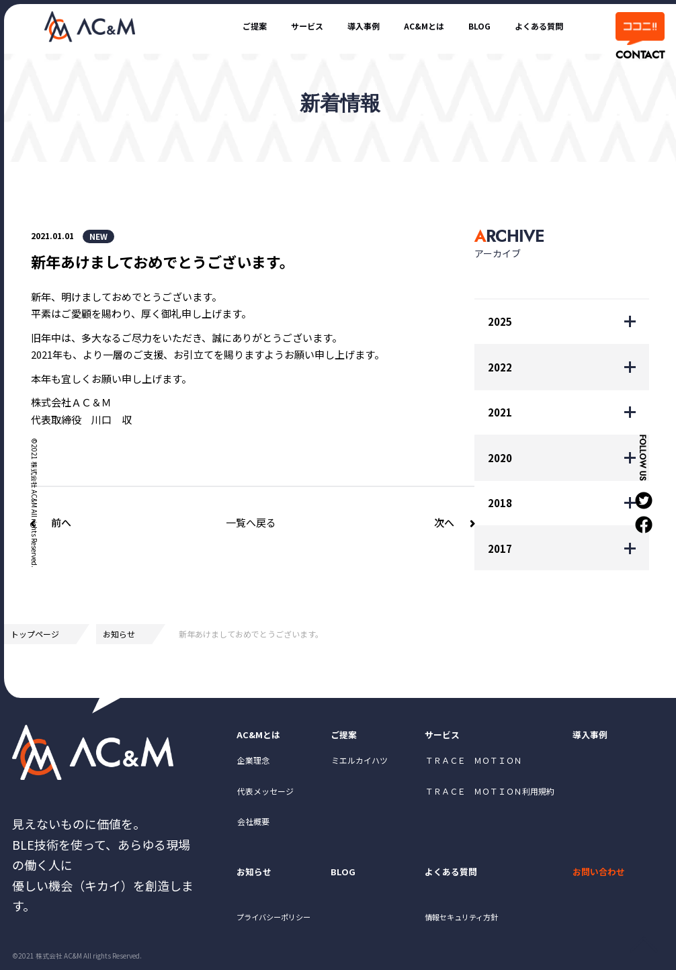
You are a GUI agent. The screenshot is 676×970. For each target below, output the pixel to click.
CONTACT (639, 55)
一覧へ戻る (251, 522)
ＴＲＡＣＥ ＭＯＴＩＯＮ (473, 767)
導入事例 (324, 25)
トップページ (35, 634)
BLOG (461, 25)
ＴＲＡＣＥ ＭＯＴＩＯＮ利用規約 (489, 797)
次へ (444, 522)
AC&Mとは (396, 25)
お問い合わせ (605, 881)
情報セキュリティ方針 (472, 931)
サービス (257, 25)
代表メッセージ (265, 797)
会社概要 (253, 827)
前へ (61, 522)
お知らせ (119, 634)
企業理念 (253, 767)
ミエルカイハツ (359, 767)
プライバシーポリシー (284, 931)
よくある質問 (531, 25)
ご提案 (194, 25)
